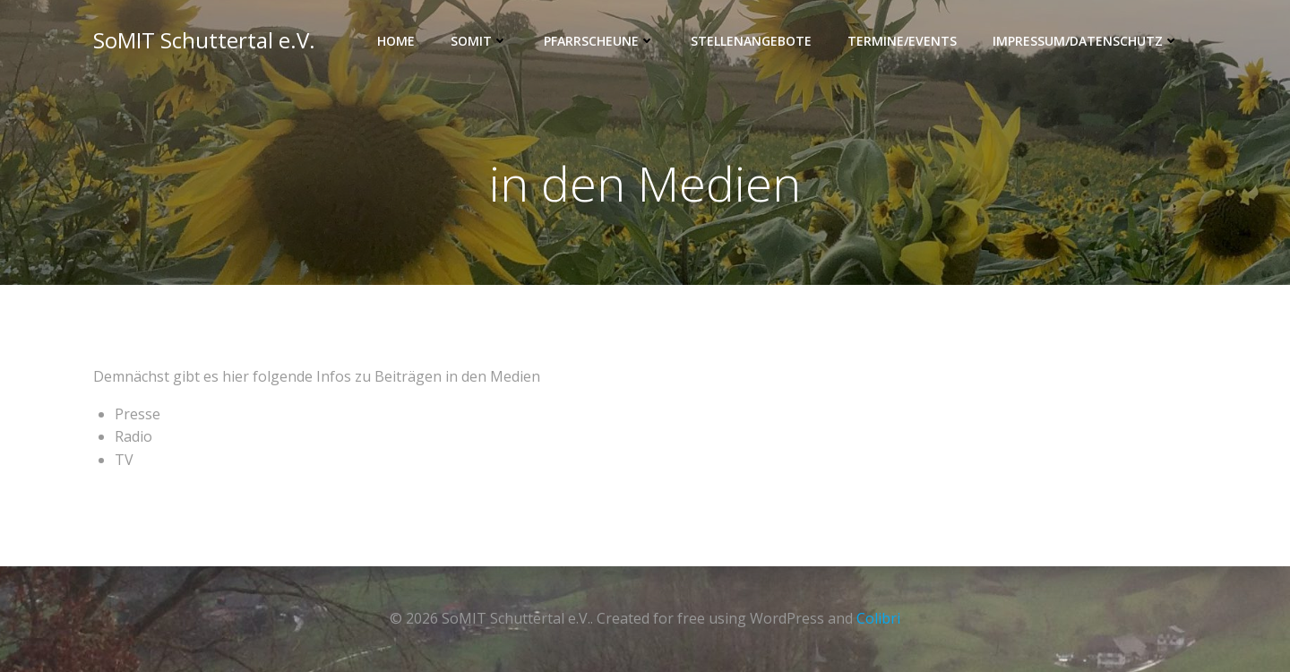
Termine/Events (902, 40)
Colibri (878, 618)
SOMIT (479, 40)
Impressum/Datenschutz (1086, 40)
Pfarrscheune (599, 40)
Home (396, 40)
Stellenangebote (751, 40)
